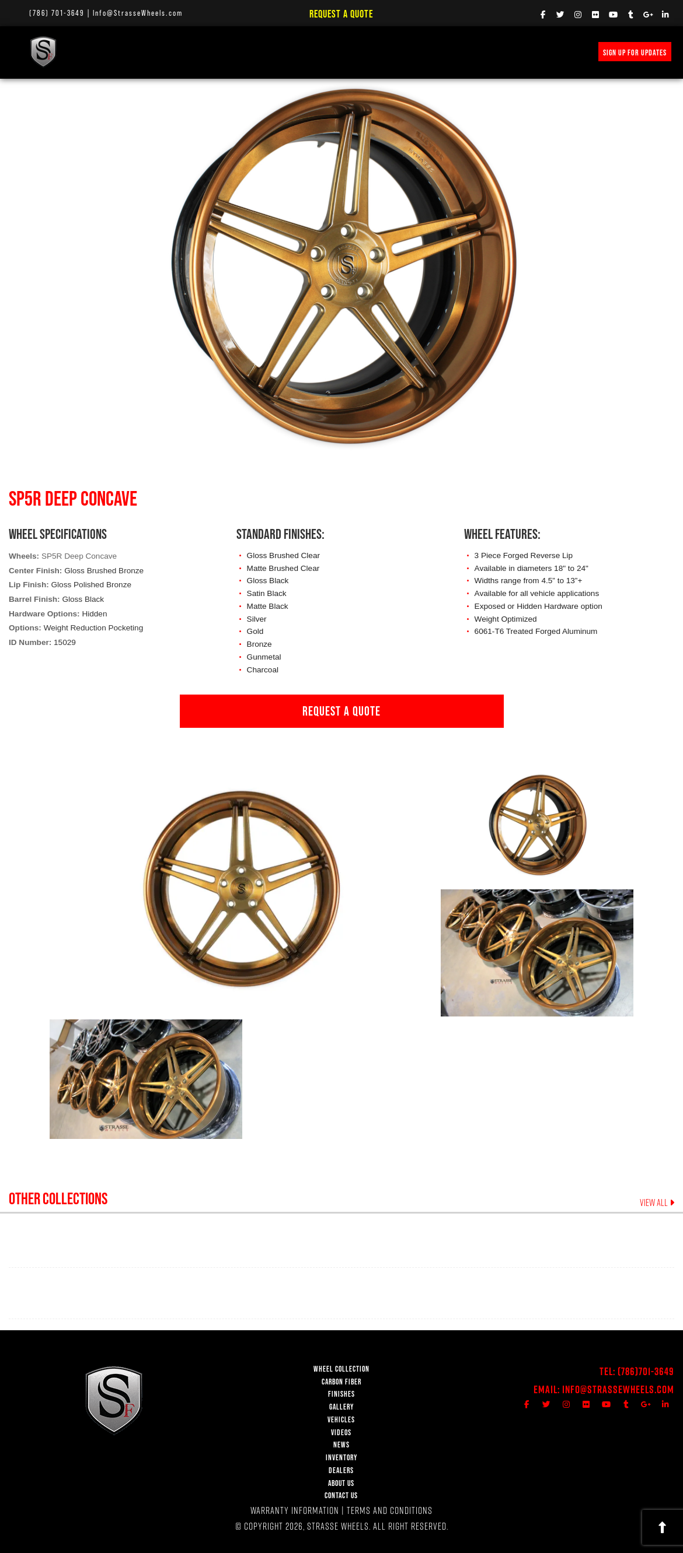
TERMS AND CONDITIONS (390, 1510)
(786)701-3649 (646, 1371)
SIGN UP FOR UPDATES (635, 52)
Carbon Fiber (179, 51)
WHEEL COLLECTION (114, 51)
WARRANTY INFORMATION (294, 1510)
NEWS (367, 51)
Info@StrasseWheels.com (138, 12)
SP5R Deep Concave (79, 556)
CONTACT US (341, 1495)
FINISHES (228, 51)
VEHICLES (341, 1419)
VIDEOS (334, 51)
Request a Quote (341, 14)
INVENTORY (466, 51)
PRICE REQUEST (412, 51)
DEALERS (341, 1470)
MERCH (507, 51)
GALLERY (341, 1407)
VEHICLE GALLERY (282, 51)
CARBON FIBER (341, 1381)
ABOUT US (341, 1483)
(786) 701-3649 (57, 12)
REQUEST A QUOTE (341, 711)
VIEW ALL (657, 1202)
